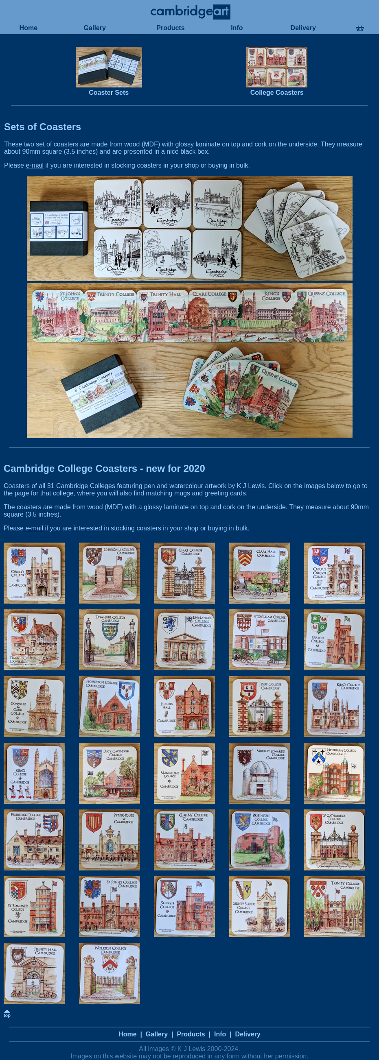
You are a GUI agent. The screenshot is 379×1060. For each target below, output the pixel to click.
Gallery (94, 27)
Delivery (303, 27)
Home (28, 27)
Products (170, 27)
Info (237, 27)
